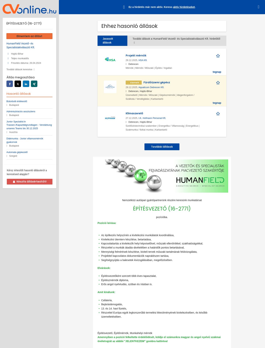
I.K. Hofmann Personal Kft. (152, 118)
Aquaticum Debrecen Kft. (151, 87)
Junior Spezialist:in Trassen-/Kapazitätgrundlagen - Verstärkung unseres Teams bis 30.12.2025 (29, 125)
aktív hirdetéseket (184, 7)
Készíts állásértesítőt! (30, 181)
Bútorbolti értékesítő (16, 101)
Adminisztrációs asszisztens (20, 111)
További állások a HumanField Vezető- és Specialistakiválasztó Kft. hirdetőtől (176, 40)
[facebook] (9, 84)
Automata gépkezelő (17, 152)
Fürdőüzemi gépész (157, 82)
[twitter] (18, 84)
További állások (162, 147)
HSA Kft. (143, 60)
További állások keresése (19, 69)
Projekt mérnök (136, 55)
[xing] (34, 84)
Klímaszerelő (134, 113)
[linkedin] (26, 84)
